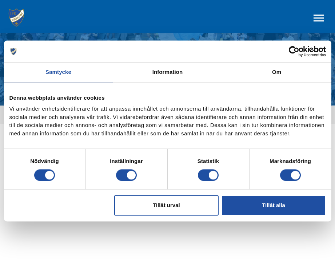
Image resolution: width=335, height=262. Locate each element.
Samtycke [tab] (58, 72)
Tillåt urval (166, 205)
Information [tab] (167, 72)
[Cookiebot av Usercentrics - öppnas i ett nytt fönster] (294, 51)
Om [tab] (276, 72)
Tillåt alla (273, 205)
